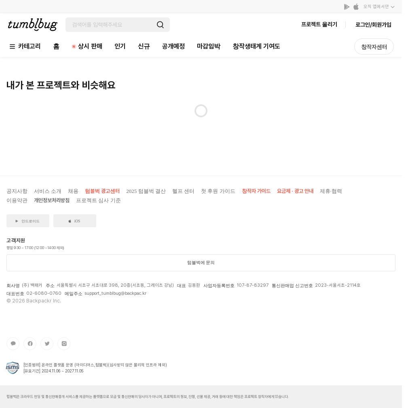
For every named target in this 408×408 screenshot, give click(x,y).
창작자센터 (374, 47)
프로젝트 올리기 (319, 24)
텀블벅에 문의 (201, 262)
